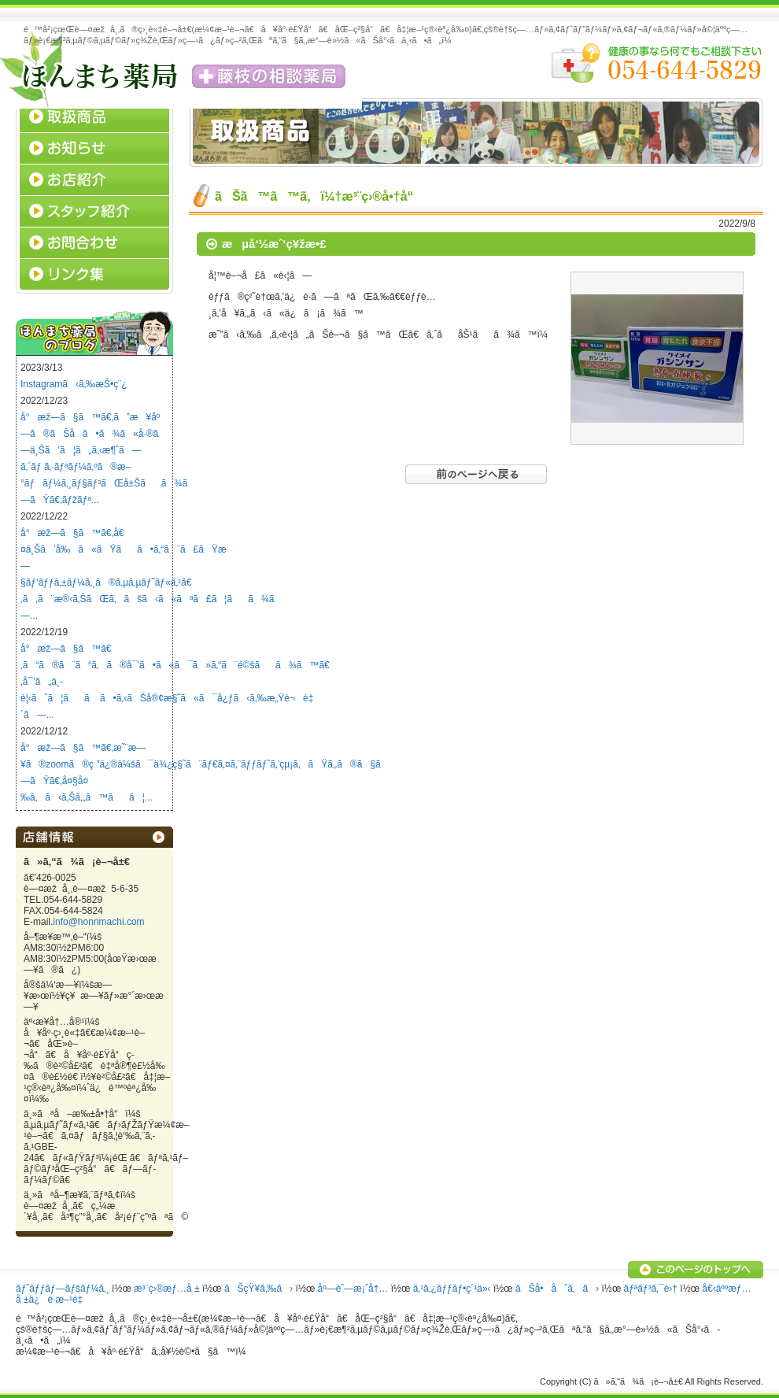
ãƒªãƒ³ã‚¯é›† (650, 1288)
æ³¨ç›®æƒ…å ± (166, 1288)
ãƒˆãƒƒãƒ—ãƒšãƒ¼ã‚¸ (62, 1288)
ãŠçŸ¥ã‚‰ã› (258, 1288)
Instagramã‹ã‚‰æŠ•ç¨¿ (73, 384)
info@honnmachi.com (98, 921)
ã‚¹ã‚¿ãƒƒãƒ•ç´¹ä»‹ (452, 1288)
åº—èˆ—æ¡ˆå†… (353, 1288)
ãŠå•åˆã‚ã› (557, 1288)
